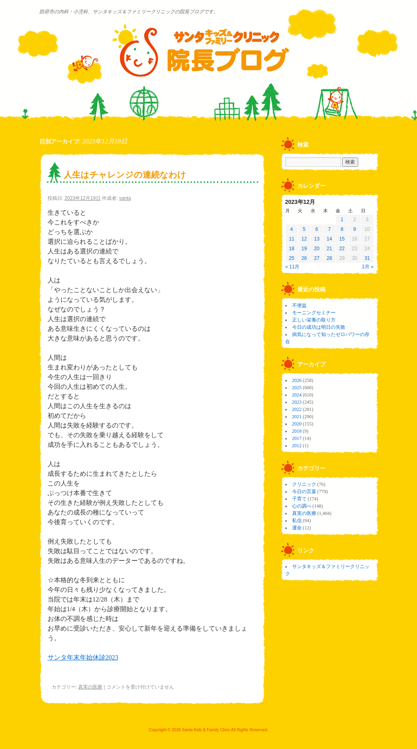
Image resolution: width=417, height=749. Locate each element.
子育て (299, 499)
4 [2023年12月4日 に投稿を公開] (291, 229)
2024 (297, 395)
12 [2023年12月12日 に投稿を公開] (304, 239)
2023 (297, 402)
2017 (297, 438)
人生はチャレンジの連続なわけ (125, 174)
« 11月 (292, 267)
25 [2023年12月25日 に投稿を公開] (291, 258)
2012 (297, 445)
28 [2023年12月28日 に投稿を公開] (329, 258)
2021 (297, 416)
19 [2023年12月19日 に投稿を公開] (304, 248)
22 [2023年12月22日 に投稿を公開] (341, 248)
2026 (297, 380)
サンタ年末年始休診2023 (83, 657)
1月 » (367, 267)
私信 (297, 520)
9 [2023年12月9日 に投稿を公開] (354, 229)
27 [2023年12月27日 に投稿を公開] (316, 258)
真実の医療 (90, 687)
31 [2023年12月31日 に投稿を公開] (367, 258)
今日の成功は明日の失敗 (318, 327)
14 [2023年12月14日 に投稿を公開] (329, 239)
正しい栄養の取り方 (314, 320)
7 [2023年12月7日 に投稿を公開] (329, 229)
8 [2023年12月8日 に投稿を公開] (341, 229)
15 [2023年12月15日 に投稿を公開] (341, 239)
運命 (297, 528)
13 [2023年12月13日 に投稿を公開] (316, 239)
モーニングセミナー (314, 312)
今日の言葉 (304, 491)
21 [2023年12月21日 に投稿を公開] (329, 248)
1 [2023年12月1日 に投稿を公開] (341, 219)
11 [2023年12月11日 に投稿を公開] (291, 239)
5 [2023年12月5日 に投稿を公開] (304, 229)
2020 (297, 424)
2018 (297, 431)
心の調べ (301, 506)
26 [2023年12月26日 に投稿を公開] (304, 258)
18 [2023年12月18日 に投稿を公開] (291, 248)
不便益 (299, 305)
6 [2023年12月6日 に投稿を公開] (316, 229)
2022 (297, 409)
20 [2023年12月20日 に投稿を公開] (316, 248)
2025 (297, 387)
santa (125, 198)
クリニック (304, 484)
